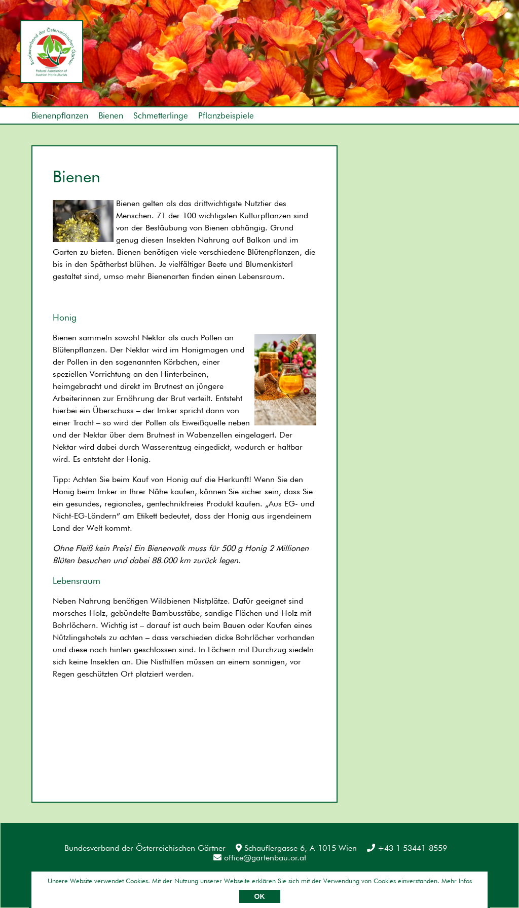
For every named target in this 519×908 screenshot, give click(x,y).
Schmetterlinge (160, 115)
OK (259, 896)
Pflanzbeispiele (226, 115)
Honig (65, 317)
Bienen (110, 115)
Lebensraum (76, 580)
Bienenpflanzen (59, 115)
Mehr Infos (456, 881)
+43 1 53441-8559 (407, 848)
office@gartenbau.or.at (259, 857)
